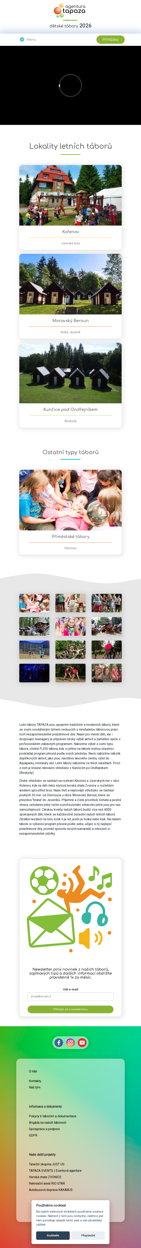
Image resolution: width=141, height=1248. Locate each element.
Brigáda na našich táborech (47, 1123)
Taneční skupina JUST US (46, 1164)
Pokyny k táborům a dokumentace (52, 1116)
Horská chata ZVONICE (45, 1177)
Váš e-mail (70, 989)
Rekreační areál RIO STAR (47, 1183)
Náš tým (34, 1087)
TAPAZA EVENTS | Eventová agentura (55, 1171)
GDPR (33, 1135)
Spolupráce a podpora (44, 1129)
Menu (27, 39)
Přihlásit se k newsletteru (70, 1009)
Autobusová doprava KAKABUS (51, 1190)
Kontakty (35, 1081)
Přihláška (111, 40)
